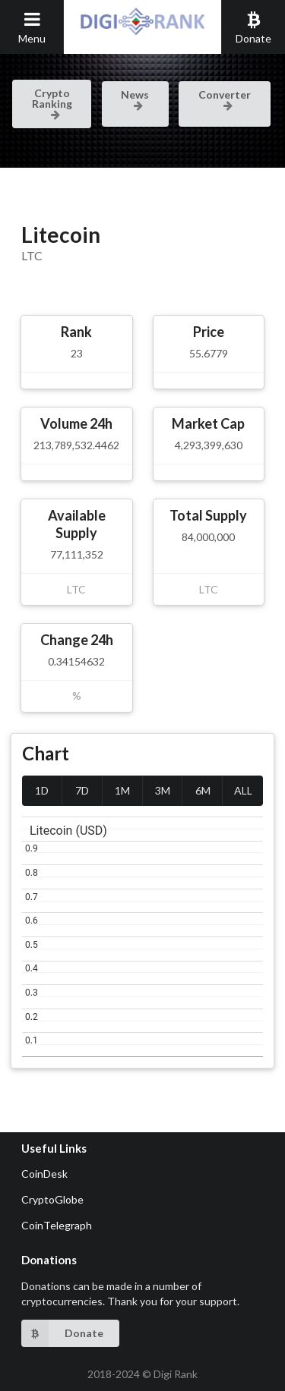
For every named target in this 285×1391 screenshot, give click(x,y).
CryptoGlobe (52, 1199)
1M (122, 790)
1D (42, 790)
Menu (32, 27)
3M (162, 790)
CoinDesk (44, 1173)
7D (82, 790)
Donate (253, 27)
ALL (243, 790)
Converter (224, 98)
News (135, 98)
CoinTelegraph (56, 1225)
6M (203, 790)
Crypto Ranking (52, 102)
